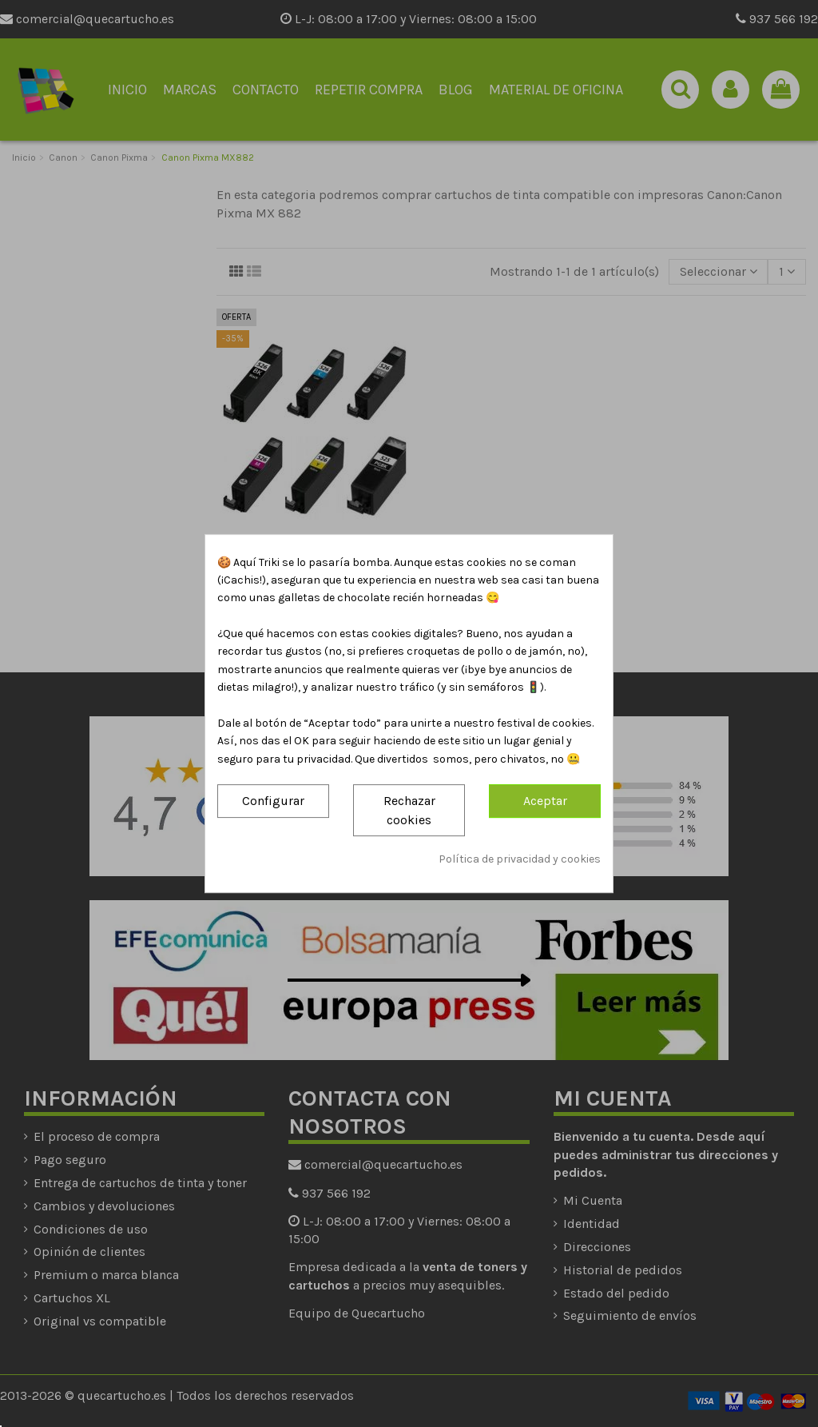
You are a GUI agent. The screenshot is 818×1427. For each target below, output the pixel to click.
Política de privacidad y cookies (520, 859)
